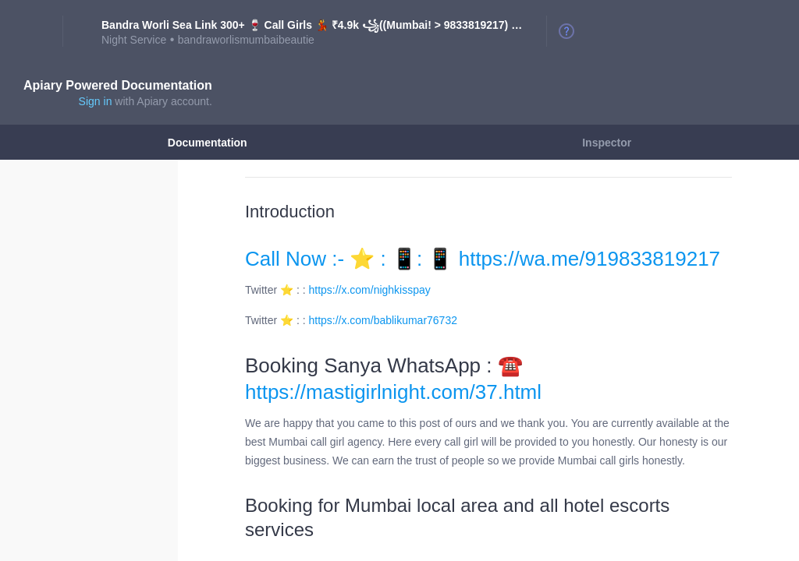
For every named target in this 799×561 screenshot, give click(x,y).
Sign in (95, 101)
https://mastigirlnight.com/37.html (393, 392)
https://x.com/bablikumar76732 (383, 320)
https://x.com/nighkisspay (370, 290)
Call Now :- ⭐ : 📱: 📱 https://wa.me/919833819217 (482, 258)
